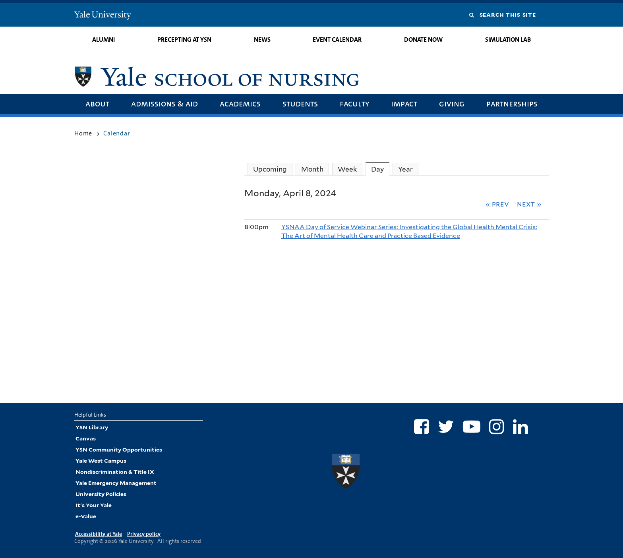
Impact (404, 103)
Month (312, 169)
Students (300, 103)
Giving (451, 103)
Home (83, 133)
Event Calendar (337, 39)
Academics (240, 103)
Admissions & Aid (164, 103)
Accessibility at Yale (98, 533)
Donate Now (423, 39)
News (262, 39)
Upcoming (270, 169)
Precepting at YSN (184, 39)
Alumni (103, 39)
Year (405, 169)
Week (347, 169)
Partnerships (512, 103)
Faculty (354, 103)
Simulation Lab (508, 39)
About (97, 103)
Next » (529, 203)
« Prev (497, 203)
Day (380, 169)
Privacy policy (144, 533)
